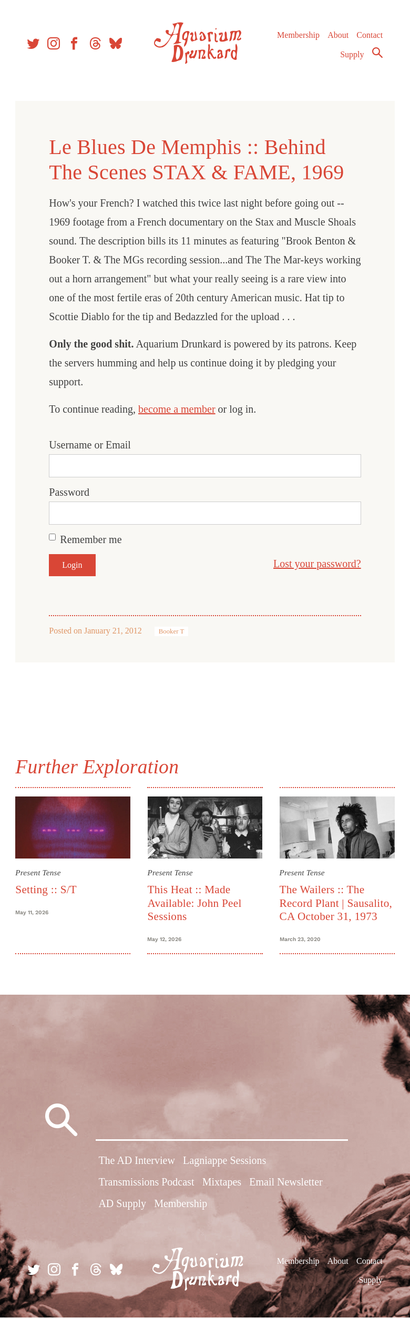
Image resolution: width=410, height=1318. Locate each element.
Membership (297, 36)
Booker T (172, 631)
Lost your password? (316, 563)
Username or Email (91, 445)
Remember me (92, 539)
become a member (178, 409)
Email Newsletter (285, 1184)
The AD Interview (136, 1162)
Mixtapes (221, 1184)
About (336, 36)
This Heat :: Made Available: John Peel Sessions (195, 902)
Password (70, 492)
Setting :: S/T (47, 889)
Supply (351, 56)
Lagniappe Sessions (224, 1162)
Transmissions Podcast (146, 1184)
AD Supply (122, 1205)
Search (376, 54)
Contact (369, 36)
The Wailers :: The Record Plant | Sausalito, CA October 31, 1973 (335, 902)
